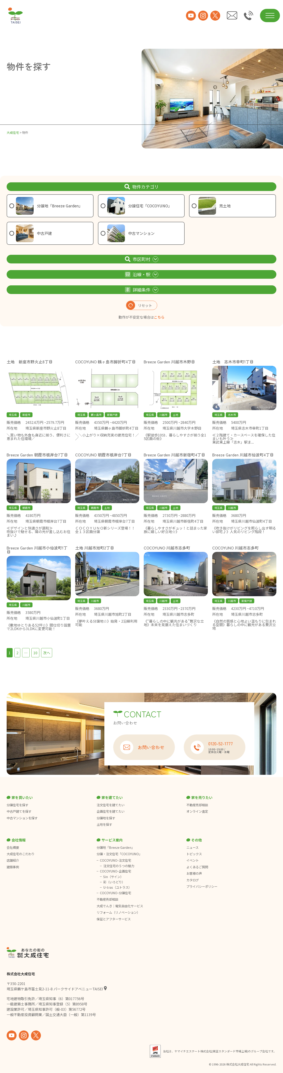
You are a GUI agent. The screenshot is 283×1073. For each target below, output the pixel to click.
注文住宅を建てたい (110, 804)
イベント (192, 860)
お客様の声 (194, 873)
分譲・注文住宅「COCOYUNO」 (119, 853)
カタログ (192, 880)
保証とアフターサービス (114, 919)
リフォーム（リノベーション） (119, 912)
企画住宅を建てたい (110, 811)
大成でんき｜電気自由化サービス (120, 905)
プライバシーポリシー (201, 886)
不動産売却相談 (197, 804)
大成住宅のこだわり (20, 853)
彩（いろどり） (114, 882)
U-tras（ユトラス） (117, 887)
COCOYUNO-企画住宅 (115, 871)
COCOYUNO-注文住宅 (115, 860)
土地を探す (104, 824)
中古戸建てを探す (19, 811)
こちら (159, 317)
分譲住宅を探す (17, 804)
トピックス (194, 853)
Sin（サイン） (113, 876)
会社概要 (13, 847)
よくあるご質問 (197, 867)
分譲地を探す (106, 818)
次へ (46, 652)
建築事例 (13, 867)
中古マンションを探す (22, 818)
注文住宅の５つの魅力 (118, 865)
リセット (139, 305)
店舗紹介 (13, 860)
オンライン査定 (197, 811)
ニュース (192, 847)
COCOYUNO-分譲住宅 (115, 892)
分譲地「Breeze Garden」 (115, 847)
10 (35, 652)
